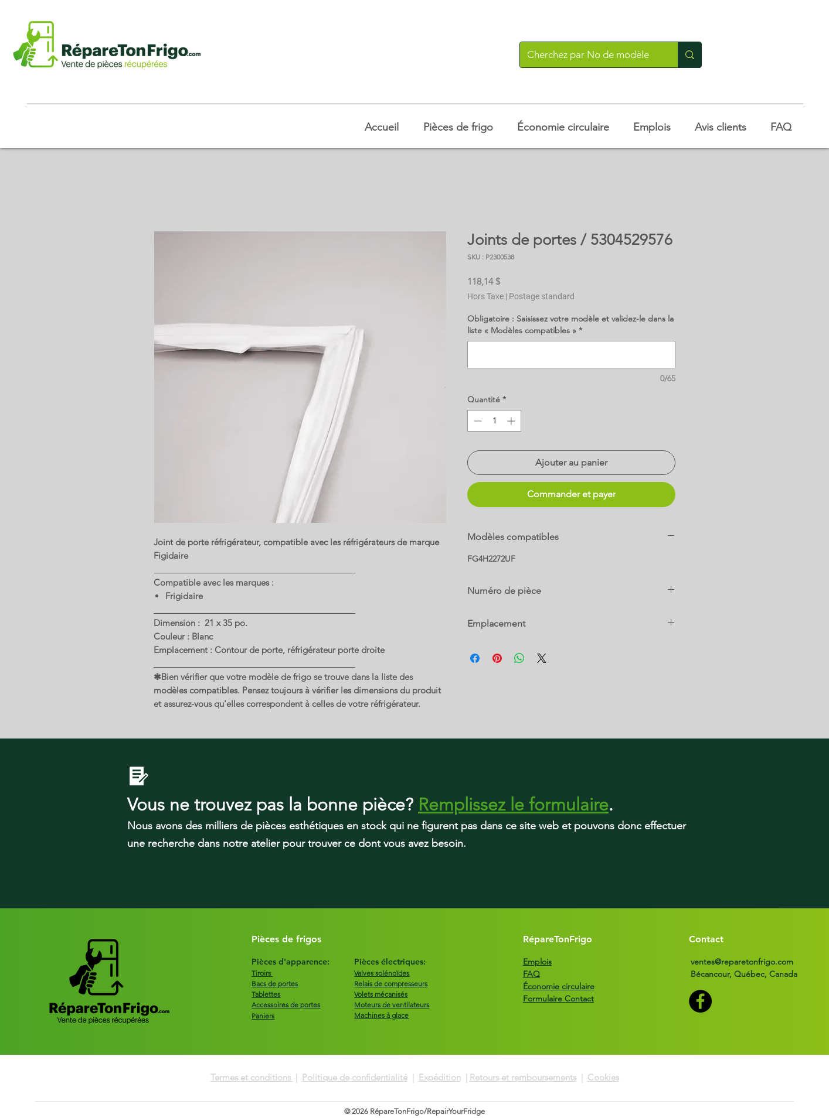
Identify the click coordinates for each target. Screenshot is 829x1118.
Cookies (603, 1077)
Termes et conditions (251, 1077)
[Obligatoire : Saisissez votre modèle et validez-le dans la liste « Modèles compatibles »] (571, 354)
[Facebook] (700, 1001)
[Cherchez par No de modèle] (590, 54)
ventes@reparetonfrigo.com (742, 961)
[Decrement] (476, 421)
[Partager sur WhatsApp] (519, 658)
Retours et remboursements (523, 1077)
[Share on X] (542, 658)
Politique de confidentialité (354, 1077)
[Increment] (512, 421)
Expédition (440, 1077)
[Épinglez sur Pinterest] (497, 658)
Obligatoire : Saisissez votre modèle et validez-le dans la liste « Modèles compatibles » (570, 324)
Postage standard (542, 296)
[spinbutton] (494, 421)
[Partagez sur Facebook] (475, 658)
